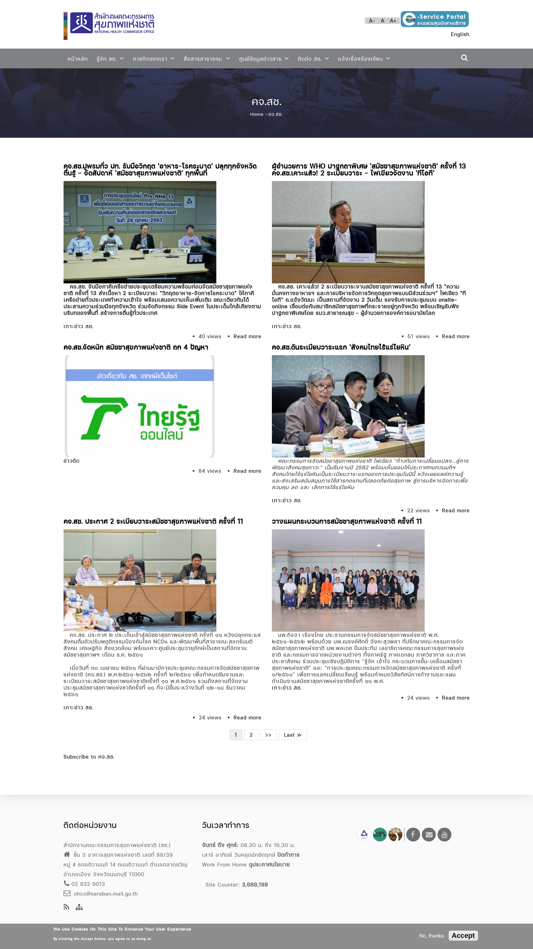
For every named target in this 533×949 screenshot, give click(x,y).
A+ (393, 20)
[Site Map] (79, 907)
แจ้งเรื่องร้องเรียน (364, 58)
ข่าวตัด (72, 461)
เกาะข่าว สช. (78, 326)
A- (372, 20)
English (460, 34)
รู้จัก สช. (110, 58)
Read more (247, 336)
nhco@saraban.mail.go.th (101, 893)
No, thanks (431, 935)
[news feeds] (66, 907)
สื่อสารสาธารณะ (207, 58)
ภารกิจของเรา (154, 58)
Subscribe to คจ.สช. (89, 756)
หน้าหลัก (78, 58)
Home (257, 114)
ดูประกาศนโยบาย (269, 864)
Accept (463, 935)
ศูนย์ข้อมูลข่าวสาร (264, 58)
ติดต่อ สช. (314, 58)
